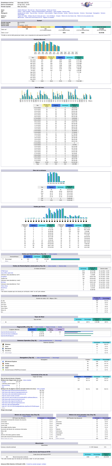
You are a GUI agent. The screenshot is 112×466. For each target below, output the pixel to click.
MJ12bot (3, 282)
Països (19, 11)
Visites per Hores (51, 10)
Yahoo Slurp (4, 286)
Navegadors (96, 13)
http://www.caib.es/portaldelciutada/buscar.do (14, 394)
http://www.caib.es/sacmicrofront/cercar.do (13, 399)
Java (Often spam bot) (7, 273)
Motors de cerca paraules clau (85, 16)
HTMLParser (4, 271)
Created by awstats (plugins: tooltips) (36, 464)
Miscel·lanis (21, 17)
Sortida (66, 13)
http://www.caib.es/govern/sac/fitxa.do (12, 401)
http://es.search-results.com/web (10, 395)
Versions (82, 13)
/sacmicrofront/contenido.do (8, 332)
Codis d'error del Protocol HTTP (33, 17)
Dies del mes (31, 10)
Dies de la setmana (41, 10)
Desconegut (89, 13)
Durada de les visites (23, 13)
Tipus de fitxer (33, 13)
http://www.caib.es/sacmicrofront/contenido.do (14, 390)
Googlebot (4, 276)
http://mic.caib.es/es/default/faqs (10, 404)
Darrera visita (65, 11)
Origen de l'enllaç (22, 16)
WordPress (4, 287)
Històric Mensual (22, 10)
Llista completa (26, 11)
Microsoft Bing (6, 385)
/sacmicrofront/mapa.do (7, 335)
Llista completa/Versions (45, 340)
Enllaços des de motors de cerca (37, 16)
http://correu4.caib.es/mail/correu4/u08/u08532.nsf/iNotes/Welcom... (20, 397)
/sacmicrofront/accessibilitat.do (9, 334)
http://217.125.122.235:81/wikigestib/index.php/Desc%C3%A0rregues (20, 406)
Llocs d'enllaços (51, 16)
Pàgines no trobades (48, 17)
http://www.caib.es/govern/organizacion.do (13, 402)
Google (4, 381)
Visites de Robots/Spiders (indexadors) (41, 11)
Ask (3, 387)
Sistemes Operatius (73, 13)
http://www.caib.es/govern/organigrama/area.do (14, 392)
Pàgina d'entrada (58, 13)
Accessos (41, 13)
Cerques (58, 16)
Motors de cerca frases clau (69, 16)
